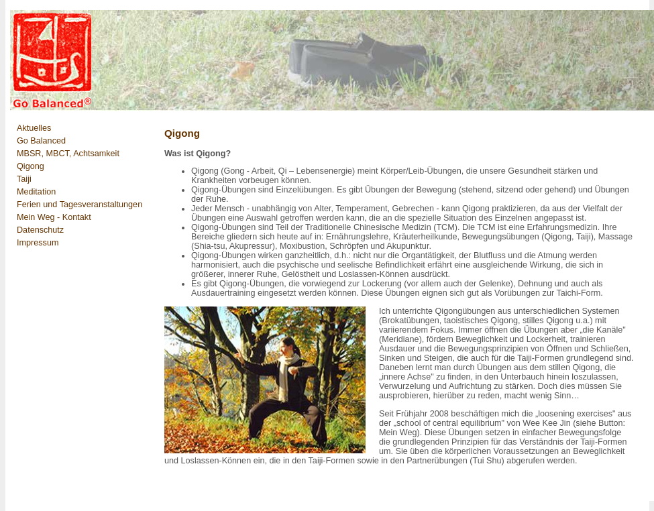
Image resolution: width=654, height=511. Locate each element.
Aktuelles (34, 128)
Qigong (30, 166)
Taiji (24, 179)
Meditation (36, 191)
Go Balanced (41, 141)
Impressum (37, 242)
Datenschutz (40, 230)
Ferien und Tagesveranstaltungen (79, 204)
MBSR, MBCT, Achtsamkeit (68, 153)
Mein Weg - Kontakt (54, 217)
